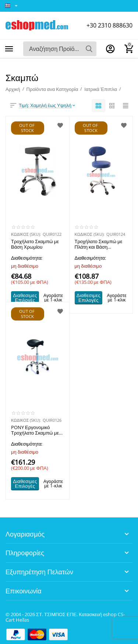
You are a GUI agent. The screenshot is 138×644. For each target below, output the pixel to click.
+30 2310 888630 (109, 25)
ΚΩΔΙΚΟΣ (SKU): (26, 234)
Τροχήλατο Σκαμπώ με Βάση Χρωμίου (35, 244)
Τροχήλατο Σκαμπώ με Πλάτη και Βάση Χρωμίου (99, 244)
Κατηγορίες (9, 49)
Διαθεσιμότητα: (27, 258)
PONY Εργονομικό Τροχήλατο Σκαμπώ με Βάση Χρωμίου (35, 430)
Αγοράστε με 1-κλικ (53, 297)
